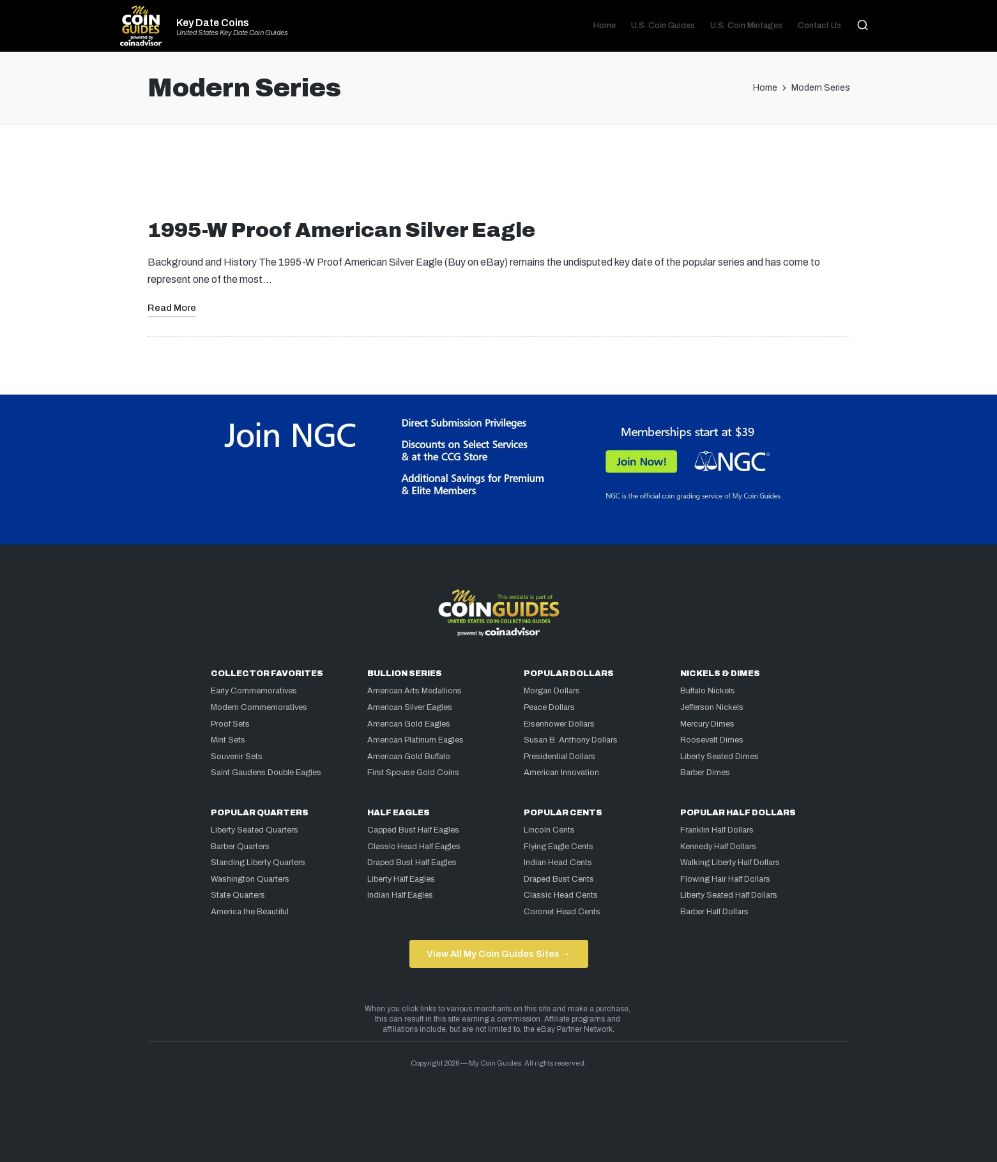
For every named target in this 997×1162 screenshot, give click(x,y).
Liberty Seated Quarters (254, 830)
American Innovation (561, 772)
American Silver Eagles (409, 707)
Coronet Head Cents (562, 911)
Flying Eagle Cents (558, 846)
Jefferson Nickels (711, 707)
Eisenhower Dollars (559, 724)
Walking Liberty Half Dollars (730, 862)
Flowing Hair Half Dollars (725, 879)
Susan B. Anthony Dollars (571, 740)
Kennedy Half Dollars (718, 846)
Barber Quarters (240, 846)
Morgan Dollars (552, 690)
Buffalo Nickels (707, 690)
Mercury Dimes (707, 724)
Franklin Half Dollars (717, 830)
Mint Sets (228, 740)
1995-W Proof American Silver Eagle (341, 230)
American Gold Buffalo (408, 756)
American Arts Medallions (414, 690)
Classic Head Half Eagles (413, 846)
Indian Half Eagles (400, 895)
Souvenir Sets (237, 756)
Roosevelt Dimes (711, 740)
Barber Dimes (705, 772)
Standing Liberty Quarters (258, 862)
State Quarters (238, 895)
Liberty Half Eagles (401, 879)
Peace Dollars (549, 707)
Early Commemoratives (254, 690)
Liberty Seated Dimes (719, 756)
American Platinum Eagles (415, 740)
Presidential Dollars (559, 756)
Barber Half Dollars (714, 911)
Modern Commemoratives (259, 707)
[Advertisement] (499, 177)
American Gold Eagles (408, 724)
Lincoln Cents (549, 830)
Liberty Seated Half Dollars (728, 895)
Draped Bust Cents (559, 879)
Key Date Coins (212, 23)
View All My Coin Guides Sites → (498, 954)
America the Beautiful (250, 911)
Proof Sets (230, 724)
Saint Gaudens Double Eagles (266, 772)
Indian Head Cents (558, 862)
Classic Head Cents (561, 895)
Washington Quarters (250, 879)
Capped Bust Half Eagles (413, 830)
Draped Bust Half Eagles (412, 862)
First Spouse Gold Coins (413, 772)
